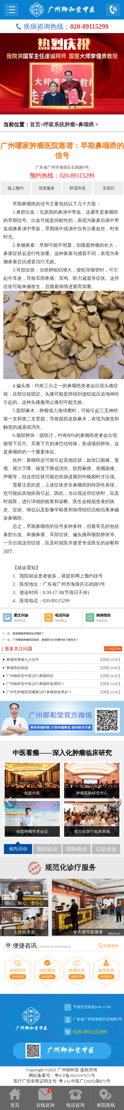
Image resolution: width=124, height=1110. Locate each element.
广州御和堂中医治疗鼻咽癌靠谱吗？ (35, 684)
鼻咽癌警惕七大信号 (22, 660)
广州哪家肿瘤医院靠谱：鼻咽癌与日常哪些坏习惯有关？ (46, 639)
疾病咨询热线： (62, 26)
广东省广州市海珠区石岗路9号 (62, 167)
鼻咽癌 (86, 124)
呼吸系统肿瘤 (59, 124)
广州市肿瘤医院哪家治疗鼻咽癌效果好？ (39, 692)
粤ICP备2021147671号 (75, 1075)
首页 (35, 124)
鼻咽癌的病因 (17, 668)
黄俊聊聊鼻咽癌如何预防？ (28, 633)
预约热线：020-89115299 (62, 175)
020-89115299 (90, 1031)
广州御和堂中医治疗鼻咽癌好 (30, 676)
